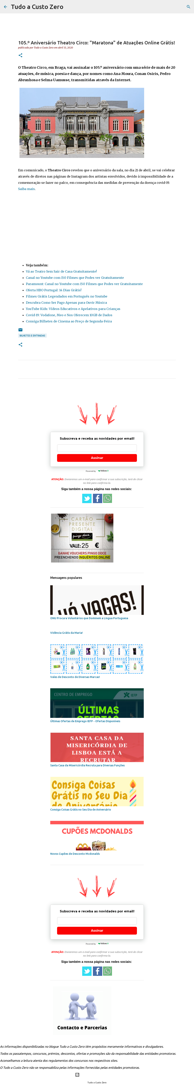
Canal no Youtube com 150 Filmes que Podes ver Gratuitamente (75, 278)
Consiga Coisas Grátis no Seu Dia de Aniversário (80, 809)
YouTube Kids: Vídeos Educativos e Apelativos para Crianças (73, 309)
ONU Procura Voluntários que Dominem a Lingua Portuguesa (89, 618)
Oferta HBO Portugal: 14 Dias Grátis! (53, 290)
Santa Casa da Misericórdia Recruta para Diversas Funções (87, 765)
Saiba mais (26, 189)
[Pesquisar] (188, 6)
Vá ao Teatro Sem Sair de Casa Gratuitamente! (61, 271)
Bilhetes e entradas (32, 335)
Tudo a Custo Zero (37, 6)
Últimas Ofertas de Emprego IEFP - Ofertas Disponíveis (85, 721)
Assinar (97, 458)
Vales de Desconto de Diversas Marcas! (75, 677)
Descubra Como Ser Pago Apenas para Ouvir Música (66, 303)
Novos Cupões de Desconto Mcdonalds (75, 853)
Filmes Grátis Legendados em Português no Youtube (66, 296)
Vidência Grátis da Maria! (66, 632)
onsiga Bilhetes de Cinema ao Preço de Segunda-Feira (70, 321)
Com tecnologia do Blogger (97, 1075)
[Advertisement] (97, 225)
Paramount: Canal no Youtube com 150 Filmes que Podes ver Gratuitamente (84, 284)
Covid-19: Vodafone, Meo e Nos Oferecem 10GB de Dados (69, 315)
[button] (20, 55)
